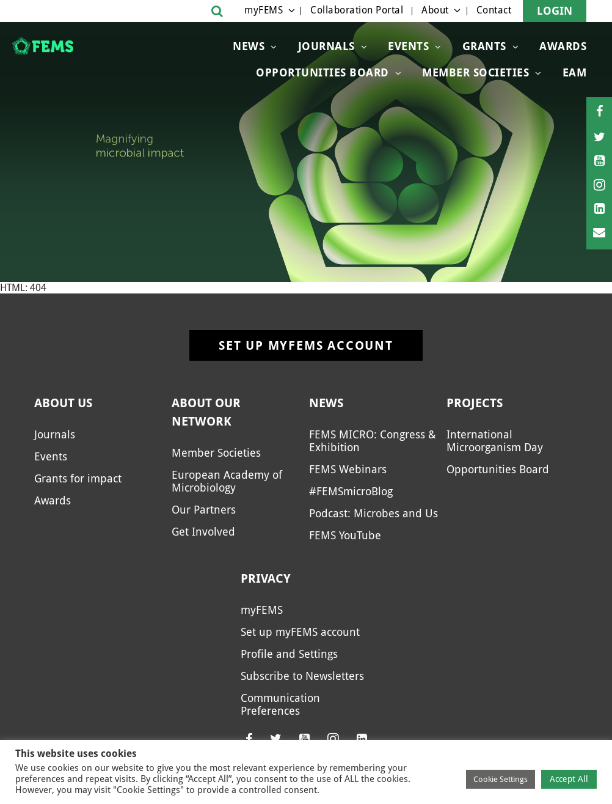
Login (554, 10)
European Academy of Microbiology (227, 481)
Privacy (266, 578)
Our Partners (204, 509)
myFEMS (263, 10)
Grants (484, 46)
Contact (494, 10)
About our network (206, 412)
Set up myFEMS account (306, 345)
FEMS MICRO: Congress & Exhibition (372, 441)
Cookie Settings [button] (500, 779)
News (248, 46)
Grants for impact (78, 478)
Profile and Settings (289, 653)
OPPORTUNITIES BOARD (322, 72)
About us (63, 403)
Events (408, 46)
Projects (474, 403)
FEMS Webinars (348, 469)
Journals (326, 46)
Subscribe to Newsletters (302, 675)
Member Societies (475, 72)
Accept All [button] (569, 779)
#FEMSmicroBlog (351, 491)
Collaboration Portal (356, 10)
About (435, 10)
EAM (575, 72)
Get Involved (203, 531)
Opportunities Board (497, 469)
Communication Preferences (280, 704)
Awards (562, 46)
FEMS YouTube (345, 535)
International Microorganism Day (494, 441)
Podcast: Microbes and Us (373, 513)
